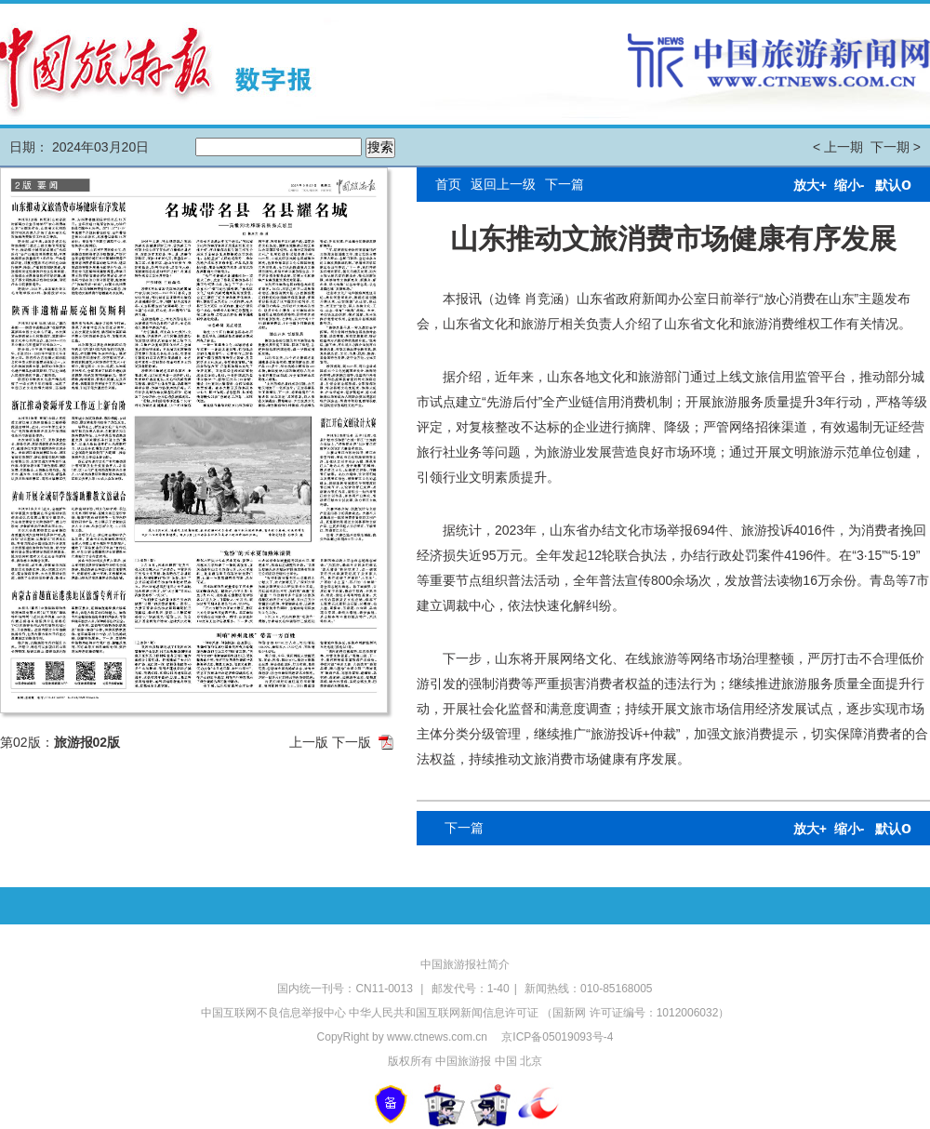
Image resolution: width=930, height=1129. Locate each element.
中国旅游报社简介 (465, 964)
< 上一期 (838, 146)
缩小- (849, 185)
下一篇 (564, 184)
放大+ (810, 185)
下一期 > (895, 146)
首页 (448, 184)
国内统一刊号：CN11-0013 (346, 988)
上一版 (308, 742)
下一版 (351, 742)
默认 (893, 185)
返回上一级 (503, 184)
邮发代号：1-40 (471, 988)
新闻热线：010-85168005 (588, 988)
